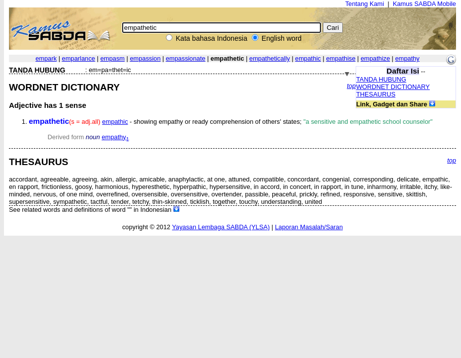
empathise (340, 58)
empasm (112, 58)
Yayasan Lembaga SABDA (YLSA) (221, 227)
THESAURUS (375, 94)
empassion (145, 58)
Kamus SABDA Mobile (424, 3)
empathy (407, 58)
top (351, 86)
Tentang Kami (364, 3)
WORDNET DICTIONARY (393, 86)
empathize (375, 58)
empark (46, 58)
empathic (308, 58)
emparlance (78, 58)
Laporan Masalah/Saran (309, 227)
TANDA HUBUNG (381, 79)
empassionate (186, 58)
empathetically (269, 58)
